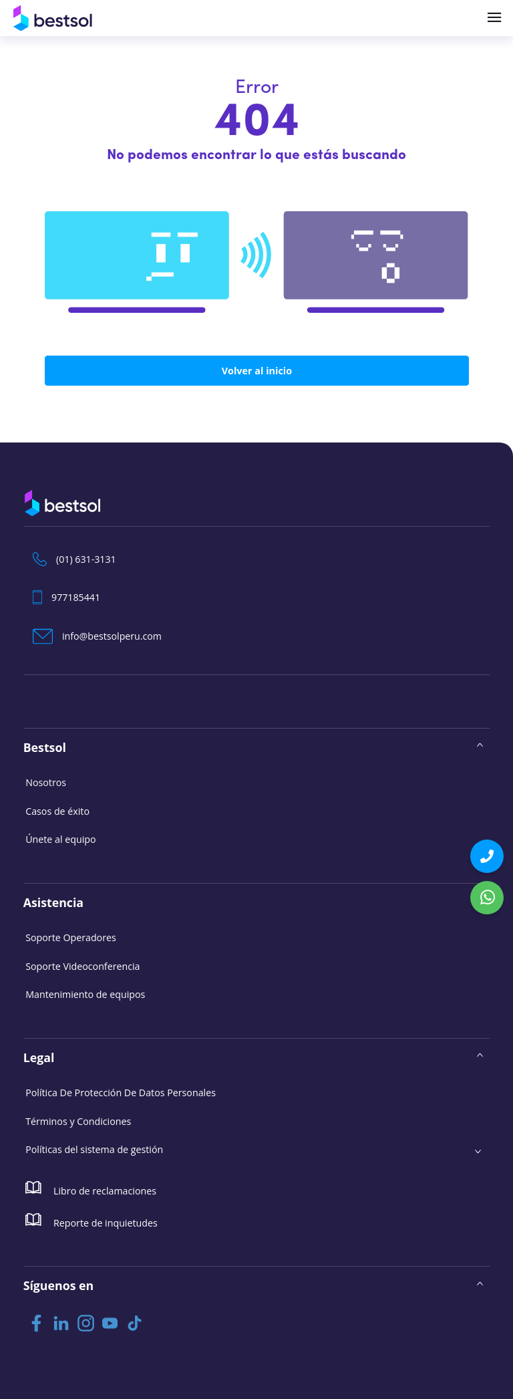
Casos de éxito (57, 810)
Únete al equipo (60, 838)
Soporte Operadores (70, 936)
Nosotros (45, 781)
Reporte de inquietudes (91, 1219)
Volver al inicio (256, 370)
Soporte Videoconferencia (82, 965)
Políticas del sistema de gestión (93, 1148)
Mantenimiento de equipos (85, 993)
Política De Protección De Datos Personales (120, 1092)
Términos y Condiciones (78, 1120)
